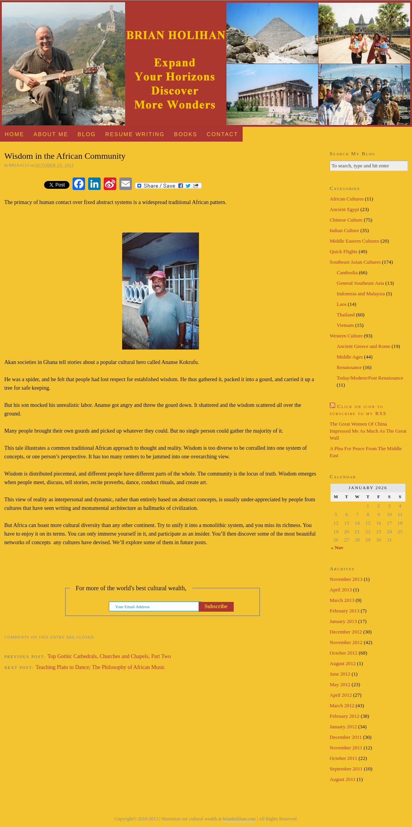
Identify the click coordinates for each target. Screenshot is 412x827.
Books (185, 134)
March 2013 (342, 600)
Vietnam (345, 325)
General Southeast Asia (360, 283)
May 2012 (340, 684)
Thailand (346, 315)
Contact (222, 134)
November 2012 (346, 642)
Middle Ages (350, 357)
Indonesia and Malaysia (361, 293)
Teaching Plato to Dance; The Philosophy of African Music (100, 667)
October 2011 (343, 758)
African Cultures (347, 199)
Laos (341, 304)
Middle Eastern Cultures (354, 241)
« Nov (337, 547)
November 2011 (346, 748)
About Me (51, 134)
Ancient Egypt (344, 209)
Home (14, 134)
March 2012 (342, 705)
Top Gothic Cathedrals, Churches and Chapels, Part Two (109, 656)
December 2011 (346, 737)
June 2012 (340, 674)
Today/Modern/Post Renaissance (370, 378)
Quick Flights (343, 251)
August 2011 (342, 779)
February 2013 (344, 611)
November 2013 (346, 579)
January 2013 (343, 621)
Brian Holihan (206, 63)
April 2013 (341, 590)
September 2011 (346, 769)
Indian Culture (344, 230)
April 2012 (341, 695)
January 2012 (343, 726)
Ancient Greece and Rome (364, 346)
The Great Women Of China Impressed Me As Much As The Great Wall (368, 431)
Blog (87, 134)
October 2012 (343, 653)
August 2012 (343, 663)
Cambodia (347, 272)
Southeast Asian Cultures (355, 262)
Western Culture (346, 336)
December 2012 (346, 632)
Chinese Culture (346, 220)
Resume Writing (135, 134)
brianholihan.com (239, 819)
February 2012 (344, 716)
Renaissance (349, 367)
